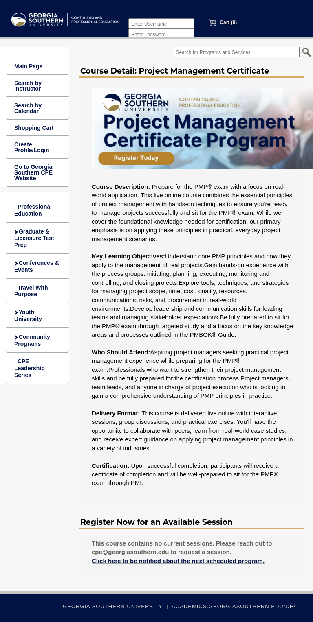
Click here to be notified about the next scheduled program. (178, 560)
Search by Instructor (28, 86)
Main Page (28, 66)
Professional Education (33, 210)
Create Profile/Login (31, 147)
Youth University (28, 315)
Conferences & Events (36, 266)
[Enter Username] (161, 23)
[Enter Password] (161, 34)
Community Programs (32, 340)
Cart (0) (222, 22)
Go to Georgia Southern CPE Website (33, 172)
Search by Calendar (28, 108)
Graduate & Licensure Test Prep (34, 238)
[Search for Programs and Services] (236, 52)
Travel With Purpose (31, 291)
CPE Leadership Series (29, 368)
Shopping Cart (33, 127)
